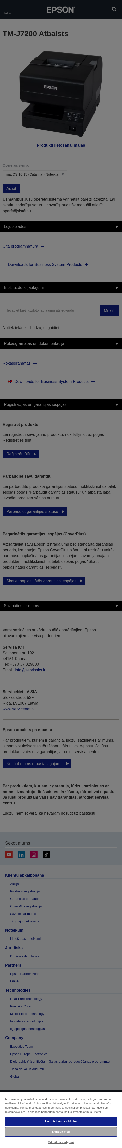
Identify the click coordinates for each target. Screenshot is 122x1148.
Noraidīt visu (61, 1131)
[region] (61, 1120)
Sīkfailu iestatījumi (61, 1142)
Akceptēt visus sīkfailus (61, 1121)
